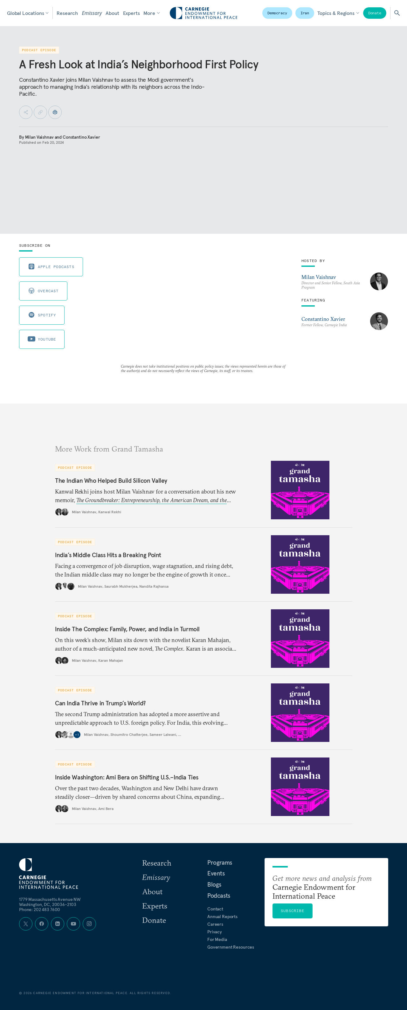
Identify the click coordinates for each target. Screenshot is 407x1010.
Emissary (92, 13)
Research (67, 13)
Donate (374, 12)
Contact (215, 909)
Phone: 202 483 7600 (39, 909)
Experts (131, 13)
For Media (217, 939)
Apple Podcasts (51, 266)
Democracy (277, 12)
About (112, 13)
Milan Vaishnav (39, 137)
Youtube (42, 339)
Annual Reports (222, 916)
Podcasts (218, 895)
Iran (304, 12)
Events (216, 873)
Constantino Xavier (81, 137)
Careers (215, 924)
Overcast (43, 290)
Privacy (214, 932)
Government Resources (230, 947)
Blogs (214, 884)
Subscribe (292, 910)
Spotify (42, 315)
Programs (219, 862)
